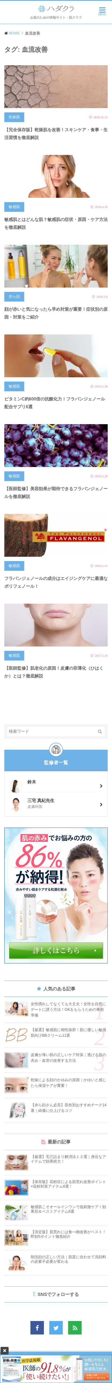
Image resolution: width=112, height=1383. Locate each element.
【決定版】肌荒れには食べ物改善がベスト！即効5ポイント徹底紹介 (68, 1234)
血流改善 (32, 33)
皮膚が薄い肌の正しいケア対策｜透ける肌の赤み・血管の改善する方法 (68, 1058)
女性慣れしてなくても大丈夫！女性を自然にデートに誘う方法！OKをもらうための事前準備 (68, 1009)
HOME (14, 33)
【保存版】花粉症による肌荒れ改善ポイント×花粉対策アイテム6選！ (68, 1184)
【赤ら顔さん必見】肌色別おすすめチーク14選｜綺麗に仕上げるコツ (69, 1108)
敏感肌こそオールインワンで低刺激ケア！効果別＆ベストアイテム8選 (68, 1209)
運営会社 (27, 1360)
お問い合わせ (50, 1360)
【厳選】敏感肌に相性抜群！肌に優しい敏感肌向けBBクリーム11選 (68, 1033)
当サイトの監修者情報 (56, 1367)
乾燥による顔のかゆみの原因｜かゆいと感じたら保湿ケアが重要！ (68, 1083)
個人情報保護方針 (79, 1360)
